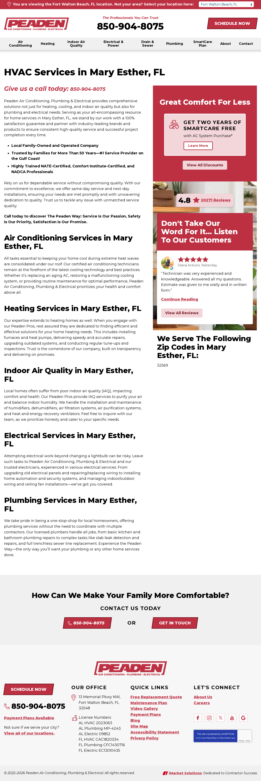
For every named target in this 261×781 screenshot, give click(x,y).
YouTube (232, 717)
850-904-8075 (130, 26)
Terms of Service (225, 737)
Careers (202, 702)
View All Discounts (205, 165)
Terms (248, 740)
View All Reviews (181, 313)
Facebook (198, 717)
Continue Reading (179, 299)
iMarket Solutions (185, 773)
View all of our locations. (29, 732)
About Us (203, 697)
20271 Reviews (216, 200)
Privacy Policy (211, 737)
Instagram (209, 717)
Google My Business (243, 717)
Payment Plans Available (29, 717)
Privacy (241, 740)
